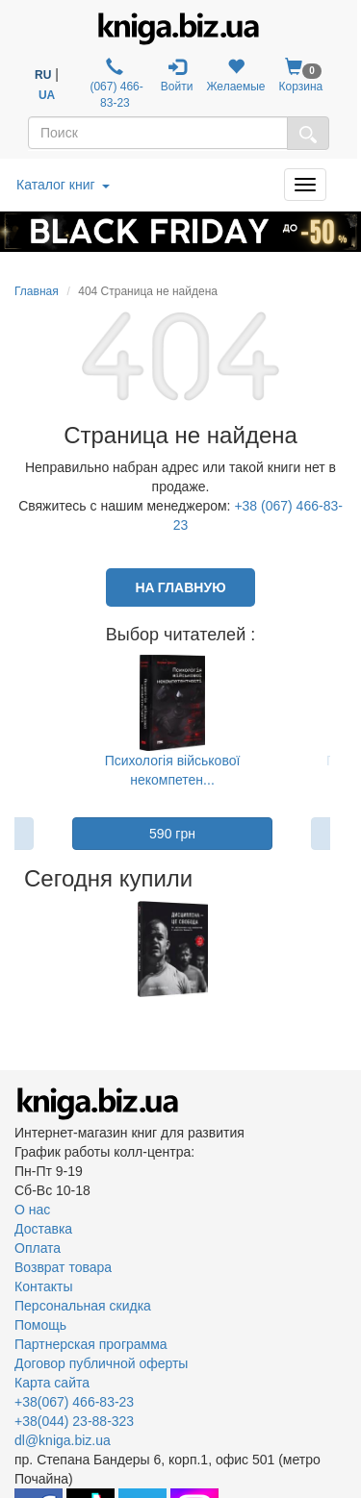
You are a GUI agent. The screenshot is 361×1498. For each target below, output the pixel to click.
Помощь (40, 1325)
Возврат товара (63, 1267)
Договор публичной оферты (101, 1363)
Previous (17, 949)
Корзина (301, 75)
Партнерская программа (91, 1344)
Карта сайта (52, 1382)
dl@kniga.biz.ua (62, 1440)
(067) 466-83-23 (115, 84)
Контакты (43, 1286)
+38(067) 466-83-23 (74, 1402)
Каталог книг (63, 184)
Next (329, 949)
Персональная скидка (82, 1305)
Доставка (43, 1228)
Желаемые (235, 75)
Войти (177, 75)
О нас (32, 1209)
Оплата (37, 1248)
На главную (180, 587)
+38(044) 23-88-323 (74, 1421)
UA (47, 95)
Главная (36, 291)
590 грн (172, 833)
